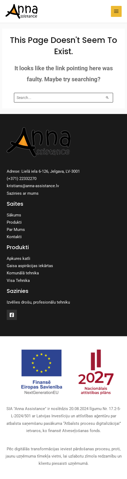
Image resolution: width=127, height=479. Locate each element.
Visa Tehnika (18, 280)
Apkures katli (18, 258)
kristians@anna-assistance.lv (33, 185)
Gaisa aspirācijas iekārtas (30, 265)
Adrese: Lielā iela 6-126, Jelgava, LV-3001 (43, 171)
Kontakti (14, 236)
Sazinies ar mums (23, 193)
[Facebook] (12, 315)
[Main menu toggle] (116, 11)
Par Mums (16, 229)
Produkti (14, 222)
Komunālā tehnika (23, 273)
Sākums (14, 215)
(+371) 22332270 (21, 178)
